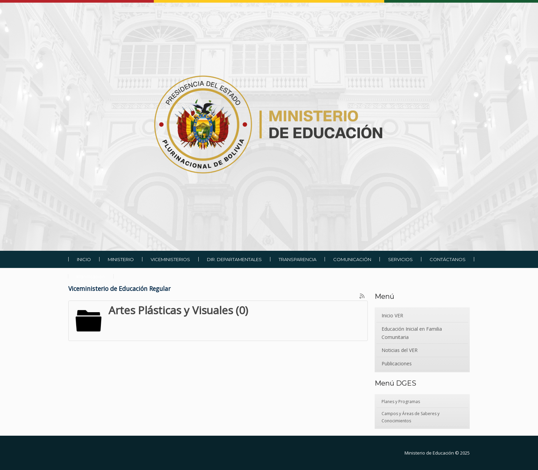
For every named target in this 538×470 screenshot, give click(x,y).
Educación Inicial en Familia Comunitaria (412, 333)
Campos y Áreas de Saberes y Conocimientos (411, 417)
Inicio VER (392, 315)
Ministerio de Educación (429, 453)
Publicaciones (397, 363)
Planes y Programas (401, 401)
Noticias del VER (400, 350)
